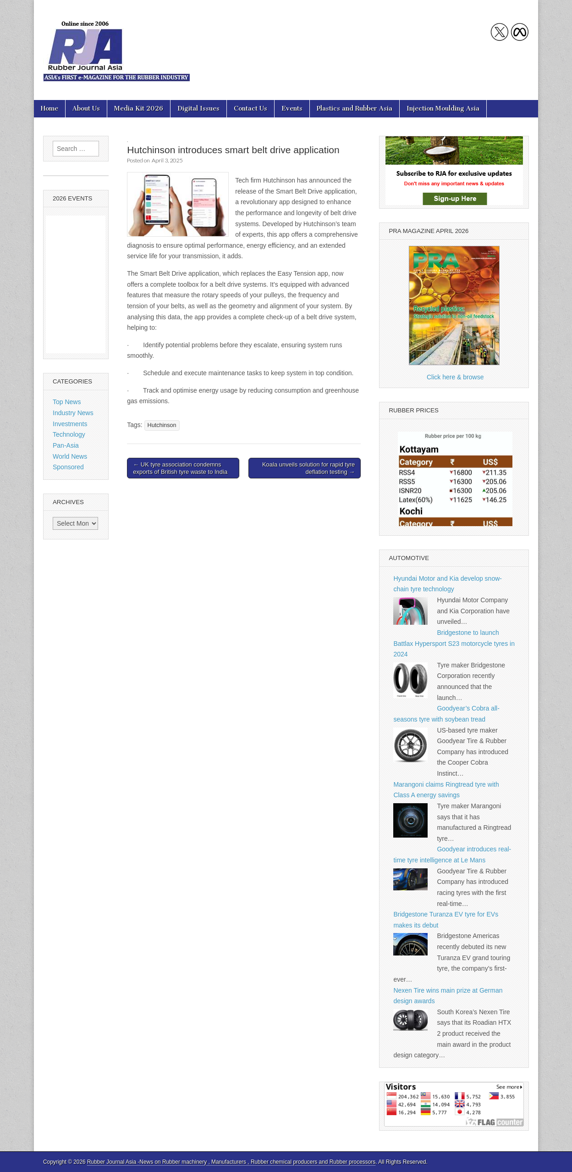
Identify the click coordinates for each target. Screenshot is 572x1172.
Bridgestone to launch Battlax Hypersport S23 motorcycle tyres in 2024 (454, 643)
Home (49, 108)
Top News (67, 401)
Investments (70, 424)
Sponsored (68, 467)
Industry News (73, 413)
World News (70, 456)
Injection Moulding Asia (443, 108)
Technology (69, 434)
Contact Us (250, 108)
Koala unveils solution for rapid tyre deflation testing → (308, 468)
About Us (86, 108)
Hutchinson (162, 425)
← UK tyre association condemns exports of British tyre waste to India (180, 468)
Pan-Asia (66, 445)
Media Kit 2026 (138, 108)
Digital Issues (198, 108)
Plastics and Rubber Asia (354, 108)
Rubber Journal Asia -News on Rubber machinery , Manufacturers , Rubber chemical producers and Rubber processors (231, 1162)
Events (291, 108)
